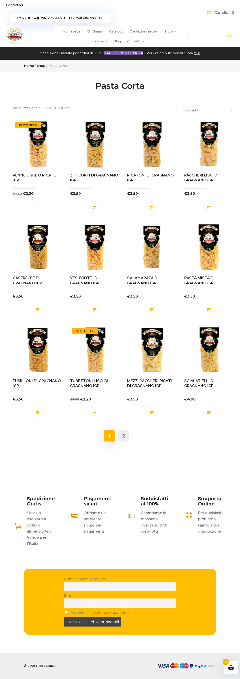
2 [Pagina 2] (123, 436)
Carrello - (223, 13)
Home (29, 66)
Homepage (72, 31)
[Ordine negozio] (206, 110)
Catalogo (116, 31)
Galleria (101, 41)
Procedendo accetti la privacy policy (97, 613)
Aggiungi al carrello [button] (94, 206)
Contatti (133, 41)
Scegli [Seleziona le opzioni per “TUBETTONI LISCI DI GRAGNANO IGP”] (94, 412)
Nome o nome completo (85, 579)
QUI (197, 53)
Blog (117, 41)
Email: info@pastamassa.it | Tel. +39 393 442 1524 (61, 18)
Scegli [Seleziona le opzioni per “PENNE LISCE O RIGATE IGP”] (37, 206)
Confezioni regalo (144, 31)
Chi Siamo (95, 31)
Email (68, 596)
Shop (168, 31)
